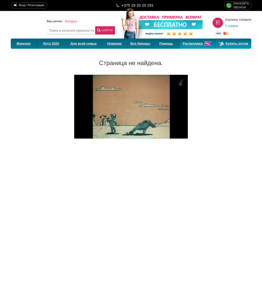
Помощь (166, 43)
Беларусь (71, 21)
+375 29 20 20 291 (138, 5)
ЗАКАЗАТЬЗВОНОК (241, 5)
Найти (107, 30)
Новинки (114, 43)
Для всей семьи (83, 43)
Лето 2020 (51, 43)
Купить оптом (237, 43)
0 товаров (231, 25)
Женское (23, 43)
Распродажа (193, 43)
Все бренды (140, 43)
